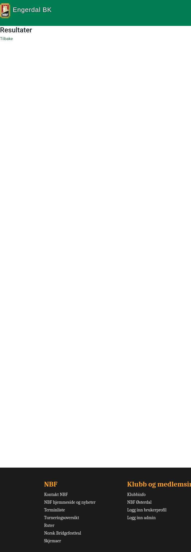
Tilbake (6, 38)
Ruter (49, 525)
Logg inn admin (141, 517)
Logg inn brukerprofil (146, 510)
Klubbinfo (136, 494)
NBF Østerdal (139, 502)
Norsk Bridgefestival (62, 533)
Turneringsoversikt (61, 517)
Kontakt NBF (56, 494)
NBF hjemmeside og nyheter (70, 502)
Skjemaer (52, 541)
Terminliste (54, 510)
